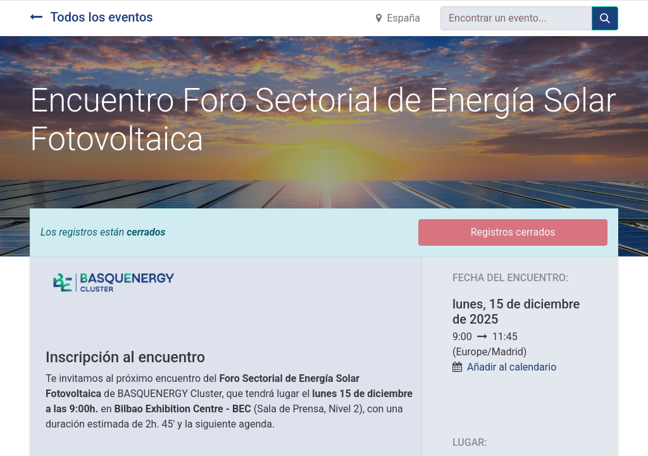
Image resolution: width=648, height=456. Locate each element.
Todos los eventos (91, 17)
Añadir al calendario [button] (511, 367)
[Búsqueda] (605, 18)
